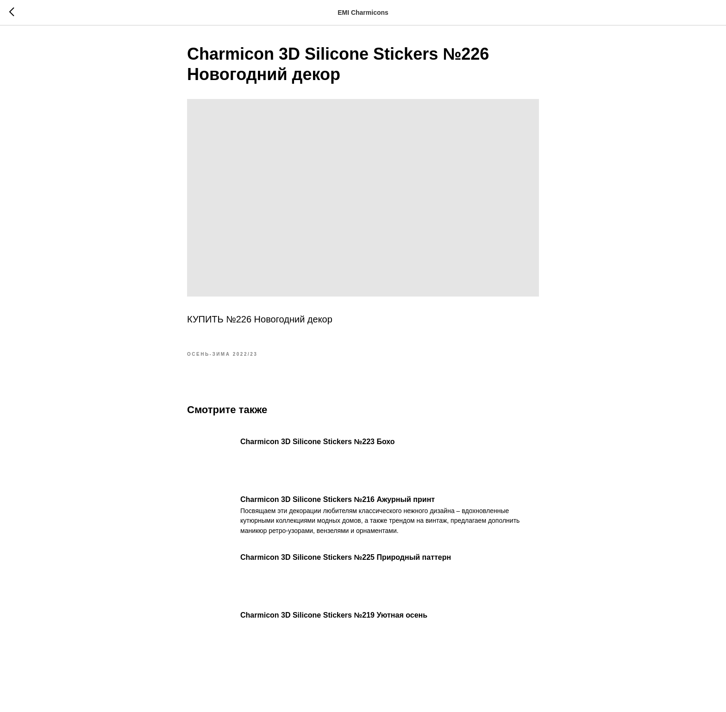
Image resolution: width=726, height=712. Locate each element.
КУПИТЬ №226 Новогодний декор (259, 319)
